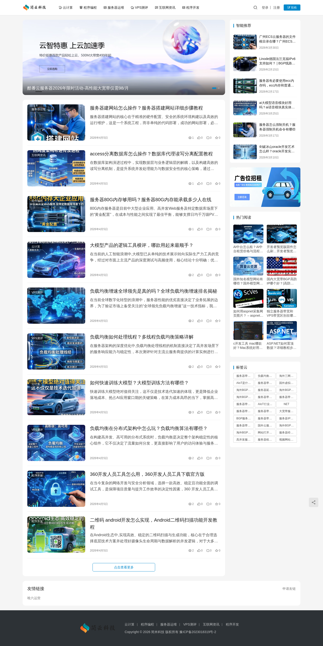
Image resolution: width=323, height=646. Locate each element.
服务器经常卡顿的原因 (288, 432)
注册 (276, 7)
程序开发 (190, 7)
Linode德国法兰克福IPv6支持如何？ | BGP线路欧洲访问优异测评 (277, 63)
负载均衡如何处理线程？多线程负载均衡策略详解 (142, 336)
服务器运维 (113, 7)
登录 (265, 7)
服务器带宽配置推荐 (245, 404)
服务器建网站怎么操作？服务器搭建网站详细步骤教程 (146, 107)
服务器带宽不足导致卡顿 (266, 411)
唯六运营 (33, 598)
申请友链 (289, 589)
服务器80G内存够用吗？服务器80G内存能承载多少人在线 (150, 199)
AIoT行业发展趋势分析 (266, 404)
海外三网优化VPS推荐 (288, 376)
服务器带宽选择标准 (288, 397)
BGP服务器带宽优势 (245, 418)
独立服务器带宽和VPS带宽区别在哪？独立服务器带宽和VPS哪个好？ (281, 313)
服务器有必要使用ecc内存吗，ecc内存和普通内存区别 (276, 85)
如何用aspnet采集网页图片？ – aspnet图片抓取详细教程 (248, 313)
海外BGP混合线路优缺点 (245, 397)
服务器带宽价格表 (266, 418)
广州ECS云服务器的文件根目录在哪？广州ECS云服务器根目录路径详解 (277, 41)
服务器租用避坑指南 (266, 439)
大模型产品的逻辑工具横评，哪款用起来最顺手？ (142, 245)
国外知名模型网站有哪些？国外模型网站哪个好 (248, 281)
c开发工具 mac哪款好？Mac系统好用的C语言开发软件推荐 (247, 346)
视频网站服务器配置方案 (288, 439)
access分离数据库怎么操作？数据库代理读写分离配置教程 (151, 153)
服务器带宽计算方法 (266, 383)
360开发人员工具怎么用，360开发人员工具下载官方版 (147, 474)
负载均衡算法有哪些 (266, 376)
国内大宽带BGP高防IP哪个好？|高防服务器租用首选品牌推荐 (282, 281)
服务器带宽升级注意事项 (266, 397)
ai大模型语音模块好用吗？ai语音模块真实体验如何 (277, 107)
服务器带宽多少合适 (245, 376)
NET (286, 404)
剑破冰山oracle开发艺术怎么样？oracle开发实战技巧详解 (277, 151)
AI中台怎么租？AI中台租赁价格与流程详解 (248, 249)
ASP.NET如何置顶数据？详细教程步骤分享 (281, 346)
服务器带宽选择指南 (245, 425)
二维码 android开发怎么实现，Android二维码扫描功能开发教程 (153, 523)
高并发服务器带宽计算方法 (245, 439)
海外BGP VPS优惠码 (245, 432)
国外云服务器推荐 (266, 425)
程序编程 (88, 7)
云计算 (66, 7)
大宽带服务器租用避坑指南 (288, 411)
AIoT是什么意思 (245, 383)
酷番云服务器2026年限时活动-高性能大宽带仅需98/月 (78, 88)
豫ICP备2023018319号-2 (197, 632)
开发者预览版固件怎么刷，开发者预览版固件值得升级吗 (281, 249)
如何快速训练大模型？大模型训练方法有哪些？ (139, 382)
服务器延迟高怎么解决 (266, 390)
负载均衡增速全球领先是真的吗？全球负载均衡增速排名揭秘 (153, 291)
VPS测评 (139, 7)
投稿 (292, 7)
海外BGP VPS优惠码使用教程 (288, 390)
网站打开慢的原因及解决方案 (266, 432)
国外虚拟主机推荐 (288, 383)
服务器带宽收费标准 (245, 411)
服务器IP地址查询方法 (288, 418)
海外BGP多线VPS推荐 (245, 390)
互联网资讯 (165, 7)
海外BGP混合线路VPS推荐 (288, 425)
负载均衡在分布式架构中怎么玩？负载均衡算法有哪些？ (149, 428)
